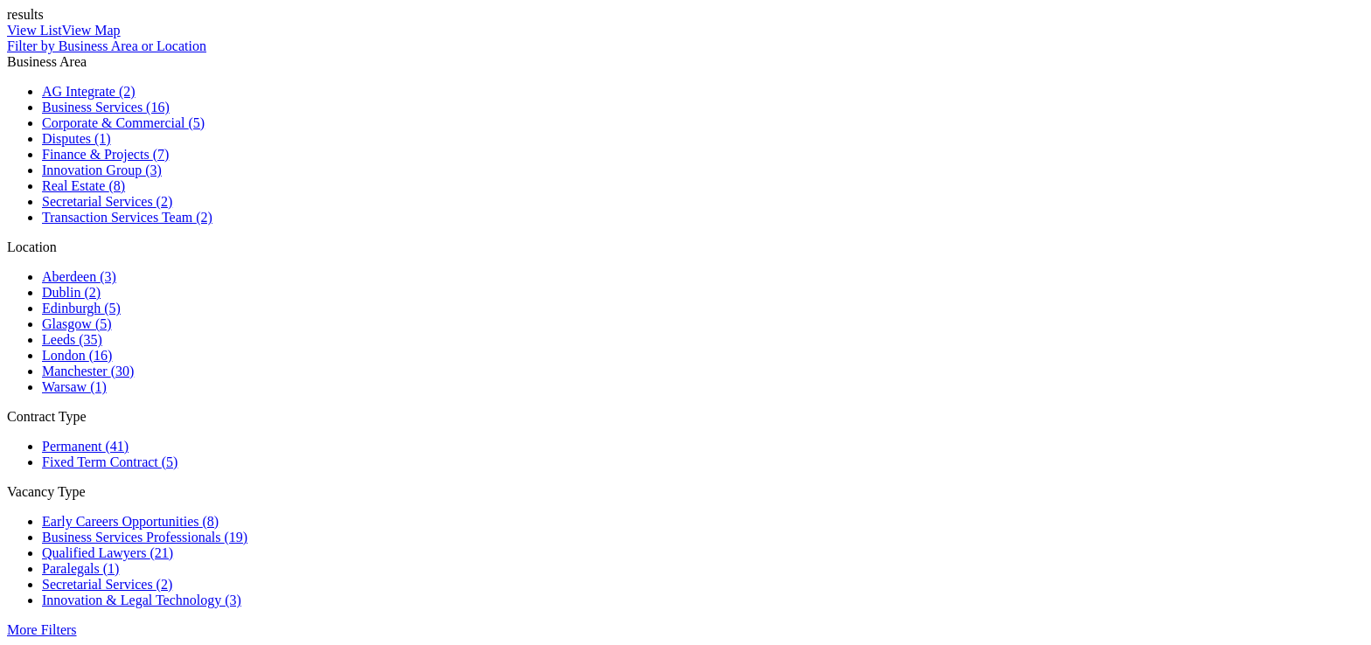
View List (34, 30)
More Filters (42, 629)
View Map (91, 30)
